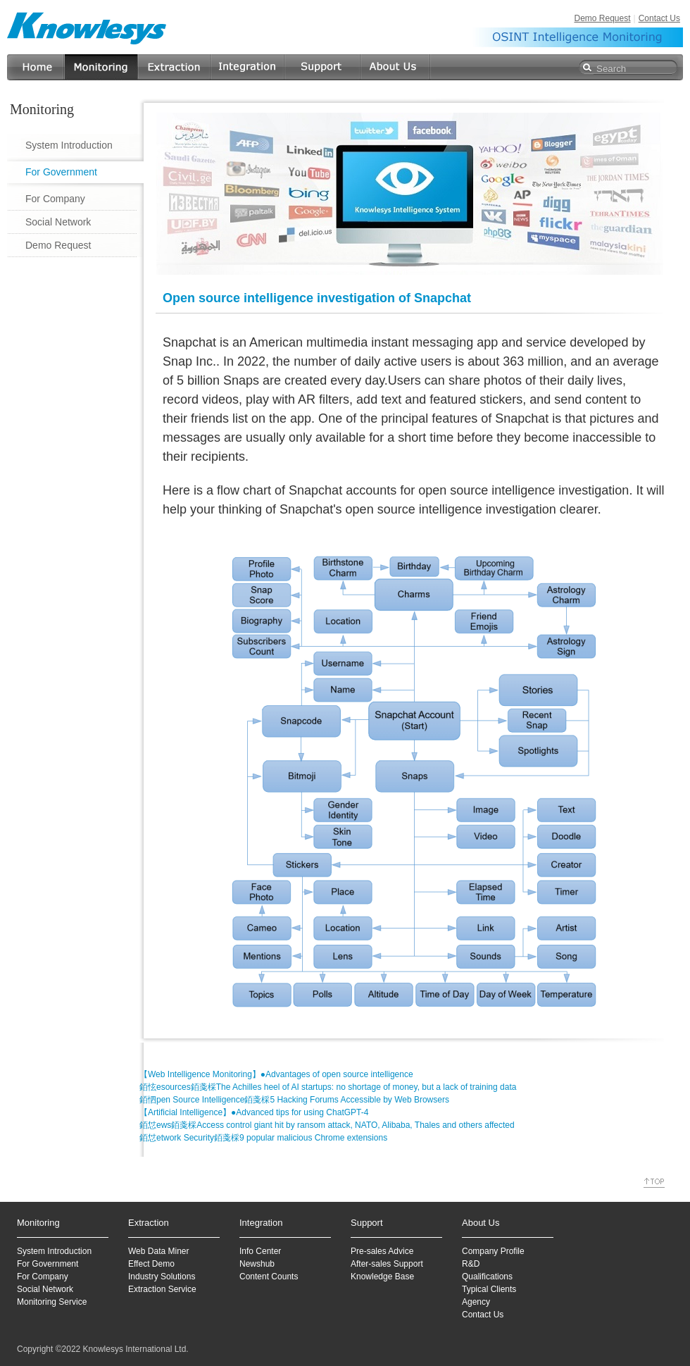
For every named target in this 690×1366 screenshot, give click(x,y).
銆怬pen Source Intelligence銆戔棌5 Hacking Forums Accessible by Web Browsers (294, 1100)
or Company (45, 1276)
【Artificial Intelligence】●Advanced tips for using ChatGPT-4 (253, 1112)
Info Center (260, 1251)
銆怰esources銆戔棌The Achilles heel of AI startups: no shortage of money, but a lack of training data (327, 1087)
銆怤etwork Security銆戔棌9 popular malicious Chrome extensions (263, 1138)
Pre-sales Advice (382, 1251)
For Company (55, 198)
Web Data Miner (158, 1251)
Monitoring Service (52, 1302)
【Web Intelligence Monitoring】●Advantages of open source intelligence (276, 1074)
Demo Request (602, 18)
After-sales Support (387, 1264)
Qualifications (487, 1276)
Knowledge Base (382, 1276)
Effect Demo (151, 1264)
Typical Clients (489, 1289)
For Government (61, 172)
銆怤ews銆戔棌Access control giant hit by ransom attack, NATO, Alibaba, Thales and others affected (327, 1125)
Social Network (58, 222)
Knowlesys (87, 27)
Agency (476, 1302)
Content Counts (268, 1276)
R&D (470, 1264)
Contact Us (659, 18)
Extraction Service (162, 1289)
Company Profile (493, 1251)
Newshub (257, 1264)
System (31, 1251)
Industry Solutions (161, 1276)
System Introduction (69, 145)
